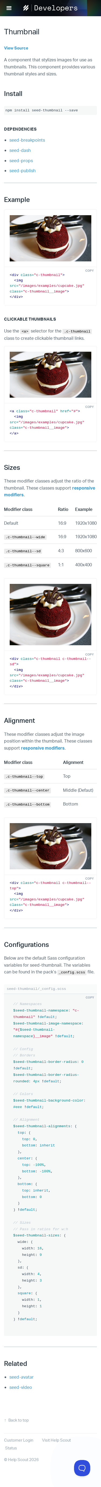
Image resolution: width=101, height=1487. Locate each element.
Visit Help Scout (56, 1440)
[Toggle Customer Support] (82, 1468)
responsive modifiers (43, 748)
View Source (16, 48)
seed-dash (20, 150)
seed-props (21, 160)
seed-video (20, 1387)
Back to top (18, 1420)
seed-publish (22, 170)
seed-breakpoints (27, 140)
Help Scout (18, 1459)
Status (11, 1448)
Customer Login (18, 1440)
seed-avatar (21, 1377)
